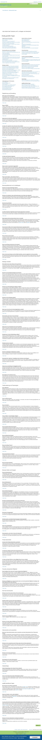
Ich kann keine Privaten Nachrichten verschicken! (29, 51)
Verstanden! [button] (35, 737)
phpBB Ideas (14, 696)
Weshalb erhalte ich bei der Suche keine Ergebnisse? (30, 65)
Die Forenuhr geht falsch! (6, 54)
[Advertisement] (21, 21)
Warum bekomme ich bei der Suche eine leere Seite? (30, 66)
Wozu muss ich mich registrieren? (7, 39)
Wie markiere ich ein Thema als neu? (8, 78)
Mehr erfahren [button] (21, 738)
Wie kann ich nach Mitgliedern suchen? (28, 67)
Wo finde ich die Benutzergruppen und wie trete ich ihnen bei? (30, 43)
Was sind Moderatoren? (25, 40)
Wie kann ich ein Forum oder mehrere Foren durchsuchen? (31, 64)
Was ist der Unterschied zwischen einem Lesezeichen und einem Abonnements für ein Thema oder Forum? (31, 72)
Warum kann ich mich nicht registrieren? (8, 41)
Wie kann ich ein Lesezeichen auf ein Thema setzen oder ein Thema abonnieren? (30, 74)
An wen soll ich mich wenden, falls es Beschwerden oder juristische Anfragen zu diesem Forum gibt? (30, 86)
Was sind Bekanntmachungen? (7, 86)
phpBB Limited (21, 222)
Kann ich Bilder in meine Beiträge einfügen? (9, 84)
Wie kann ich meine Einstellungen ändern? (9, 51)
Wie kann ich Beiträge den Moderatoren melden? (9, 74)
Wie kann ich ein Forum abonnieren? (27, 75)
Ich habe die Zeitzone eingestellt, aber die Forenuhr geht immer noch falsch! (11, 55)
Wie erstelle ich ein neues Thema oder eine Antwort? (10, 66)
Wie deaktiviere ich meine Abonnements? (28, 76)
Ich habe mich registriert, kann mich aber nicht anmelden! (11, 42)
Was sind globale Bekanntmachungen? (8, 85)
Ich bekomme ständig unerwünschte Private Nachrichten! (30, 52)
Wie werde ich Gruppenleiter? (26, 44)
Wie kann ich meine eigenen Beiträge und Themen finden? (31, 68)
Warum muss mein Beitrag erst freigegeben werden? (10, 77)
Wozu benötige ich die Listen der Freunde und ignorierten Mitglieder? (30, 58)
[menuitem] (6, 2)
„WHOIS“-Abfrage (5, 705)
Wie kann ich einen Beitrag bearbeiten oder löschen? (10, 67)
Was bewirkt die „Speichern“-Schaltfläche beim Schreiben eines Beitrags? (11, 76)
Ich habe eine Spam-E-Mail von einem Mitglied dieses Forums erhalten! (30, 54)
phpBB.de (28, 222)
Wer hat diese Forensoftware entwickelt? (28, 84)
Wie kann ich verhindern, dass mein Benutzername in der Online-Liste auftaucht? (11, 53)
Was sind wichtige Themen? (6, 87)
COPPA (20, 128)
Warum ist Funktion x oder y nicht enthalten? (28, 85)
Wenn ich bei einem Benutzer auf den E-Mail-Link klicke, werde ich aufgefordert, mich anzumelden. (11, 62)
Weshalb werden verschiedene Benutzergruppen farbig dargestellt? (30, 45)
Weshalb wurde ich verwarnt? (6, 73)
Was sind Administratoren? (26, 39)
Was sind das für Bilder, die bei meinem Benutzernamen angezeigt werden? (11, 58)
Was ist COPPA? (5, 40)
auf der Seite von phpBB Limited (27, 688)
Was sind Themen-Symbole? (6, 89)
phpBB (18, 731)
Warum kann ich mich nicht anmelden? (8, 43)
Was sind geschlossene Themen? (7, 88)
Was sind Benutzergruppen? (26, 41)
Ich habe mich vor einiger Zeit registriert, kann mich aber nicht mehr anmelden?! (11, 44)
